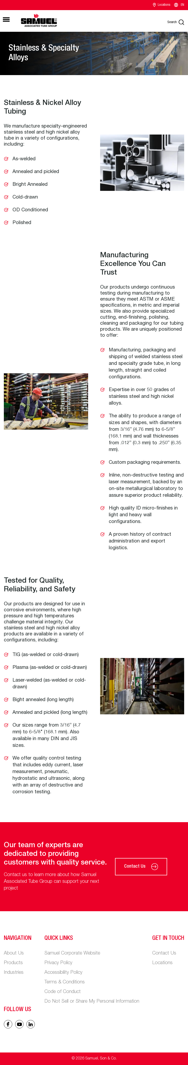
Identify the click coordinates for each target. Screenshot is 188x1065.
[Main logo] (38, 20)
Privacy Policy (58, 963)
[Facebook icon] (8, 1024)
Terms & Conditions (64, 982)
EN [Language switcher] (178, 5)
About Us (14, 953)
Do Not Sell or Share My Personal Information (91, 1001)
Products (13, 963)
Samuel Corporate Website (72, 953)
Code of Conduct (62, 992)
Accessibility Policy (63, 972)
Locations (161, 5)
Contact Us (141, 866)
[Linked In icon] (19, 1024)
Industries (14, 972)
